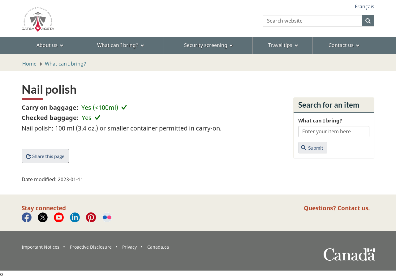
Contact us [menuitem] (344, 45)
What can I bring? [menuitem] (120, 45)
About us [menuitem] (50, 45)
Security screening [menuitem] (208, 45)
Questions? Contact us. (337, 208)
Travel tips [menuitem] (283, 45)
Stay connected (44, 208)
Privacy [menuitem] (129, 247)
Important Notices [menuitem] (40, 247)
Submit (312, 148)
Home (29, 63)
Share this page (45, 156)
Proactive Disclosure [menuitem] (91, 247)
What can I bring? (65, 63)
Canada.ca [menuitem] (158, 247)
